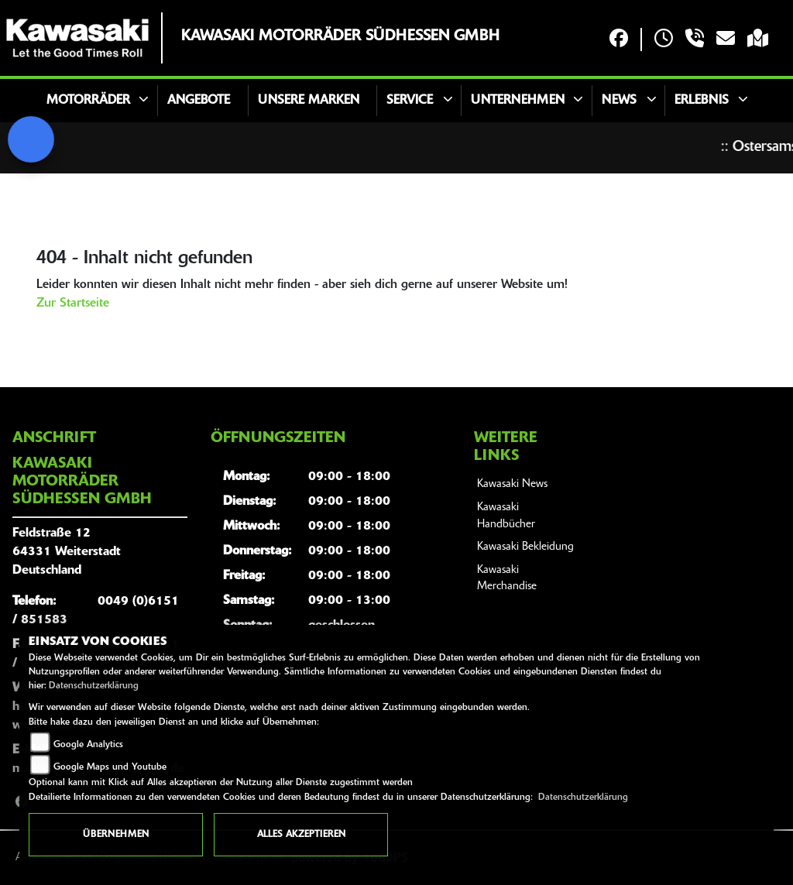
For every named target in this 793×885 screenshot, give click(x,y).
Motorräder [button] (88, 100)
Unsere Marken (308, 100)
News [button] (619, 100)
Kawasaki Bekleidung (525, 547)
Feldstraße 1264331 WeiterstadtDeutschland (66, 552)
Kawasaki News (512, 484)
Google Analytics (88, 745)
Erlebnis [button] (702, 100)
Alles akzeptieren (301, 834)
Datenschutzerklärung (94, 686)
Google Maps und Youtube (109, 767)
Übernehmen (116, 834)
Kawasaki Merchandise (507, 578)
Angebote (198, 100)
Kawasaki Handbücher (506, 516)
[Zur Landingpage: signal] (31, 139)
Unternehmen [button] (518, 100)
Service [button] (409, 100)
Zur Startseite (72, 303)
